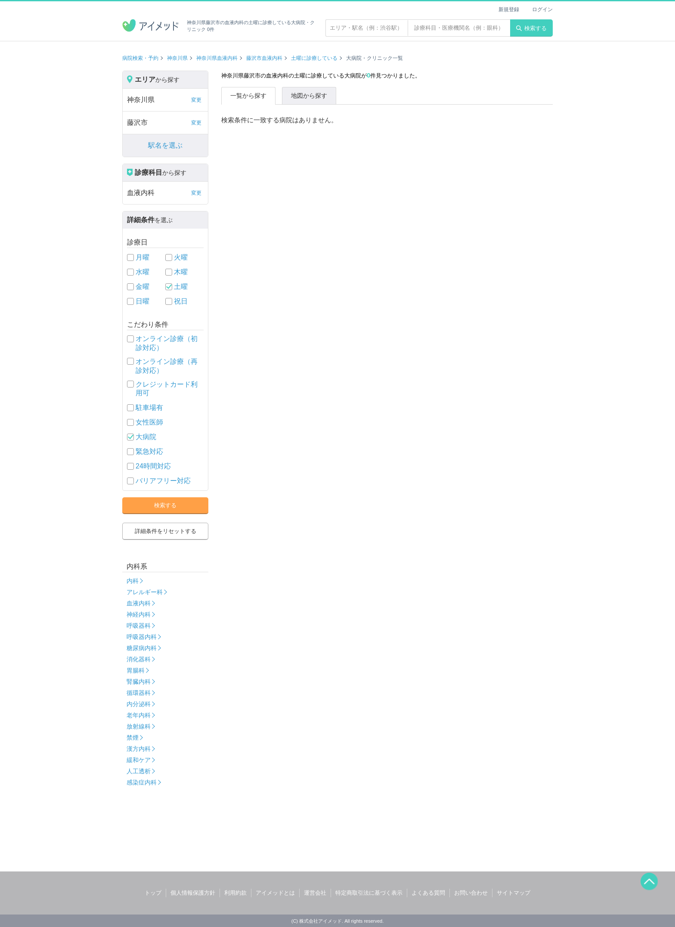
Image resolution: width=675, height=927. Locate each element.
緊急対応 (149, 451)
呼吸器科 (139, 625)
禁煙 (133, 737)
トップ (153, 893)
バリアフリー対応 (163, 480)
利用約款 (235, 893)
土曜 (181, 286)
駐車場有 (149, 407)
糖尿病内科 (142, 648)
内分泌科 (139, 704)
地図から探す (309, 95)
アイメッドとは (275, 893)
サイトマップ (513, 893)
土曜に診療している (314, 58)
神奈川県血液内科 (217, 58)
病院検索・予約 (140, 58)
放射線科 (139, 726)
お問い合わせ (471, 893)
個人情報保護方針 (192, 893)
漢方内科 (139, 748)
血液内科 (139, 603)
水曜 (142, 272)
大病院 (146, 436)
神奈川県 (177, 58)
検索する (531, 28)
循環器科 (139, 692)
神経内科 (139, 614)
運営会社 (315, 893)
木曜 (181, 272)
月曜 (142, 257)
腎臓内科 (139, 681)
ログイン (542, 9)
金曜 (142, 286)
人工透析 (139, 771)
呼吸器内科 (142, 636)
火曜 (181, 257)
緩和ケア (139, 759)
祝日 (181, 301)
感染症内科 (142, 782)
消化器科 (139, 659)
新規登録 (509, 9)
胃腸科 (136, 670)
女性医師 (149, 422)
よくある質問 (428, 893)
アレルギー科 (145, 592)
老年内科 (139, 715)
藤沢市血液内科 (264, 58)
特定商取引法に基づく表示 (369, 893)
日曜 (142, 301)
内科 (133, 580)
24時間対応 (153, 466)
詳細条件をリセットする (165, 531)
